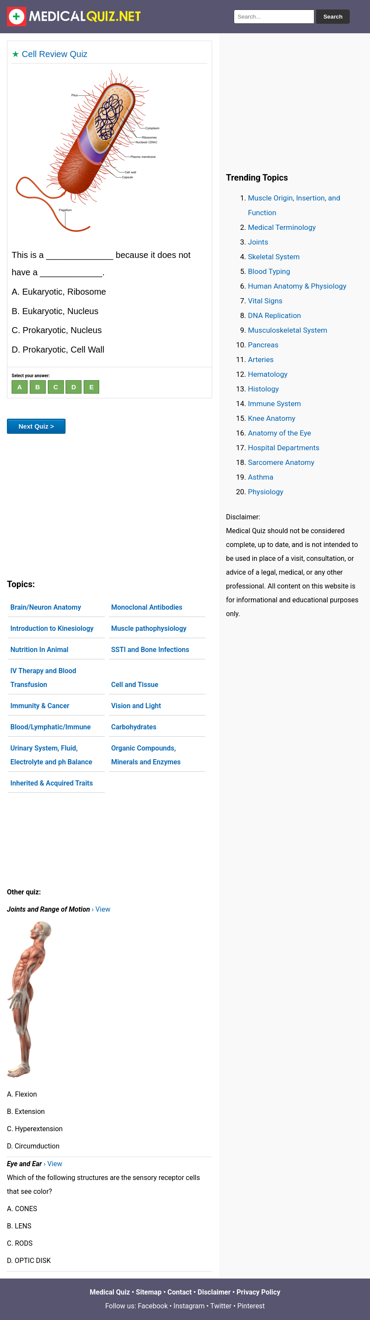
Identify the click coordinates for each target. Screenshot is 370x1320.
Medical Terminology (282, 227)
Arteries (261, 359)
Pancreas (263, 344)
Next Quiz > (36, 426)
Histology (263, 389)
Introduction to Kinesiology (52, 628)
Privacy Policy (258, 1292)
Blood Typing (269, 271)
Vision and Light (136, 706)
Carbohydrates (134, 727)
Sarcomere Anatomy (281, 462)
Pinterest (251, 1306)
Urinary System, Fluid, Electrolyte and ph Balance (51, 755)
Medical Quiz (110, 1292)
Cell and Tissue (134, 685)
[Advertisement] (109, 504)
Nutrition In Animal (39, 650)
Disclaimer (214, 1292)
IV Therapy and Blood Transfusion (43, 678)
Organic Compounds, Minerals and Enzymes (146, 755)
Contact (179, 1292)
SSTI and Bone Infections (150, 650)
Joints (258, 242)
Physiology (265, 491)
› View (101, 909)
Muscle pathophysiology (149, 628)
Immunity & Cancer (39, 706)
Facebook (153, 1306)
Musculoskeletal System (287, 330)
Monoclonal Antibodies (146, 607)
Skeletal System (274, 256)
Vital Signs (265, 300)
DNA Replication (274, 315)
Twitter (221, 1306)
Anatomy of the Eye (279, 433)
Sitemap (149, 1292)
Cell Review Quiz (55, 54)
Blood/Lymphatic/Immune (50, 727)
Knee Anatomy (271, 418)
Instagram (188, 1306)
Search (332, 16)
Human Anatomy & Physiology (297, 286)
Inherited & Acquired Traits (51, 783)
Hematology (268, 374)
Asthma (260, 477)
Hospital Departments (284, 447)
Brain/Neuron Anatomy (45, 607)
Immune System (274, 403)
